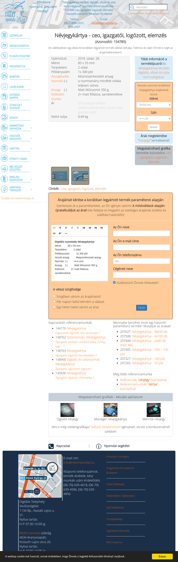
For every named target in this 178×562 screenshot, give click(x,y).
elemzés (154, 162)
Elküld (141, 307)
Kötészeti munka (57, 96)
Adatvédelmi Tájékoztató (120, 495)
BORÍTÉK (15, 76)
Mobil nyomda (29, 533)
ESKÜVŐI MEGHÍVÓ (15, 137)
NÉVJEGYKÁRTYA (19, 46)
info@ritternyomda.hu (105, 23)
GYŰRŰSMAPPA (15, 96)
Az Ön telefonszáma (127, 255)
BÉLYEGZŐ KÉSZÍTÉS (16, 168)
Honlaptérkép (114, 519)
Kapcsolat (63, 446)
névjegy (144, 140)
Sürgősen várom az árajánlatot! (77, 296)
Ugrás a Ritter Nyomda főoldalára (148, 13)
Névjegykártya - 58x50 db (150, 332)
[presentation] (139, 294)
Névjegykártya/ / (77, 330)
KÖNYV (14, 117)
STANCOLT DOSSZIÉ (16, 106)
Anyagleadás (60, 76)
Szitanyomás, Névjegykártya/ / (80, 341)
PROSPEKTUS (17, 66)
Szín (154, 112)
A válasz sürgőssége (67, 289)
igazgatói (147, 157)
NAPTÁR (14, 148)
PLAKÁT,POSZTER (20, 56)
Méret (153, 98)
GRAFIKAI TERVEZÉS (15, 188)
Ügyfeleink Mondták (118, 530)
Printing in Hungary (117, 456)
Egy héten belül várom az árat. (76, 307)
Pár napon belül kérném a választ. (79, 302)
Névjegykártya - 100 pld (148, 358)
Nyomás (57, 81)
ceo (168, 153)
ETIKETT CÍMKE (18, 159)
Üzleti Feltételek (115, 484)
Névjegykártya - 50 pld (147, 363)
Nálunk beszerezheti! (106, 427)
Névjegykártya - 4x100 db (150, 336)
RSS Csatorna (114, 542)
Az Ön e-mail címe (126, 241)
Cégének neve (123, 269)
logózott (161, 157)
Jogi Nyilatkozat (115, 507)
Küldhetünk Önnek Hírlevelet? (136, 283)
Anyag (55, 90)
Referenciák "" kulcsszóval (143, 380)
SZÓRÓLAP (16, 35)
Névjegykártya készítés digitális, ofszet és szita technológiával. (153, 72)
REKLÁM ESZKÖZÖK (16, 178)
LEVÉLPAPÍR (17, 87)
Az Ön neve (121, 227)
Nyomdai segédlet (117, 446)
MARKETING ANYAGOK (17, 127)
